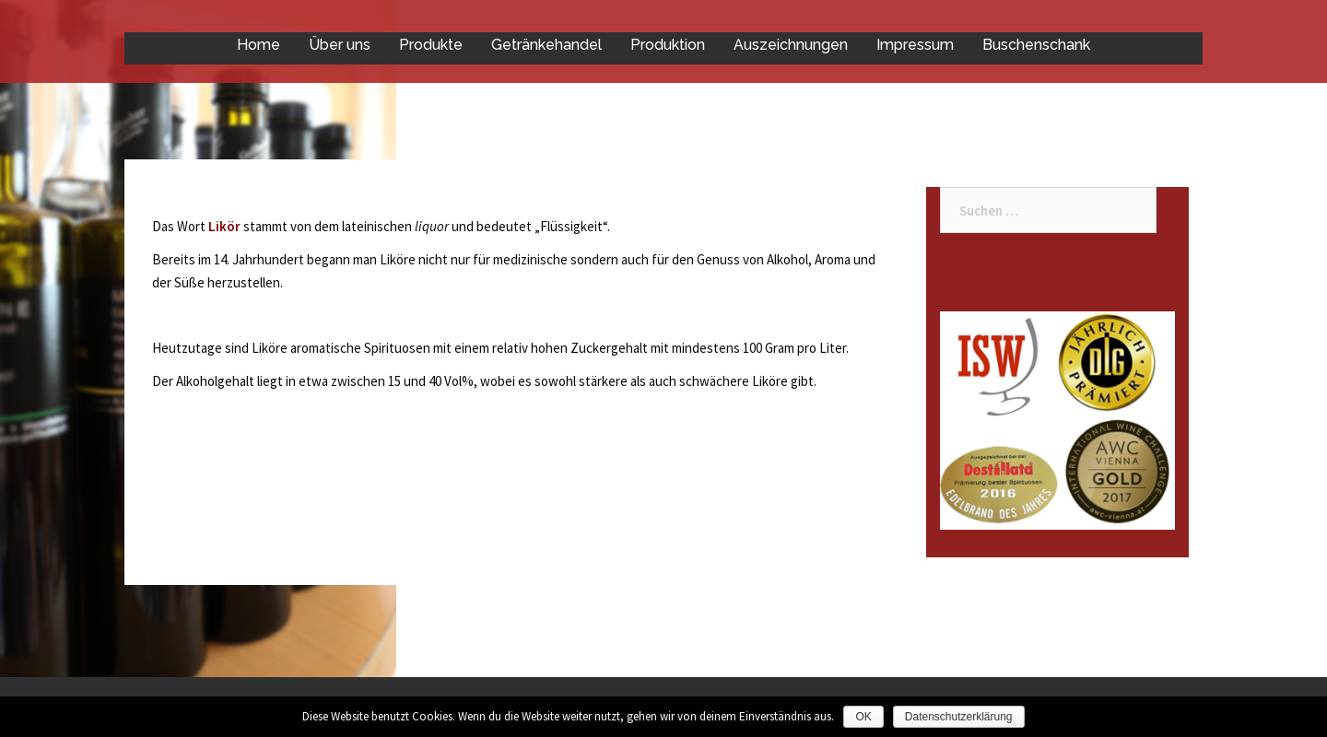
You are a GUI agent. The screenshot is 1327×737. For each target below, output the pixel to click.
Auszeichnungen (791, 44)
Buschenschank (1036, 44)
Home (258, 44)
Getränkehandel (546, 44)
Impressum (915, 44)
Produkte (431, 44)
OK (863, 716)
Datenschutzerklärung (959, 716)
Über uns (339, 44)
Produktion (667, 44)
